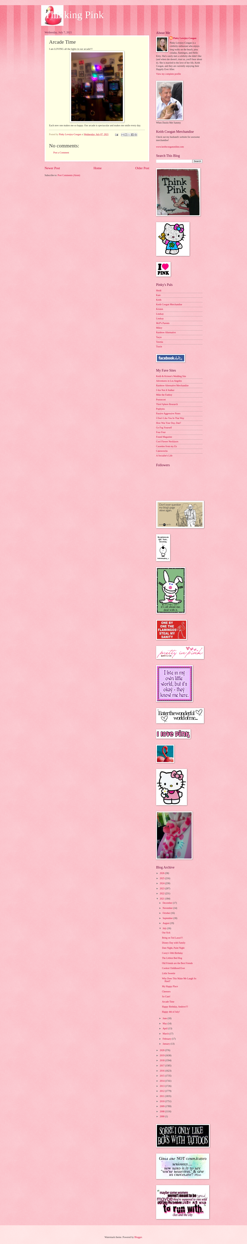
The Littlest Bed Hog (172, 958)
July (165, 928)
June (165, 1018)
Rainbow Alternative (166, 332)
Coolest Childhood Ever (173, 968)
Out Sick (166, 932)
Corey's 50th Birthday (172, 953)
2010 (162, 1101)
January (166, 1044)
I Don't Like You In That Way (170, 418)
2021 (162, 898)
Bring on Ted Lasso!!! (172, 938)
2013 (162, 1086)
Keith (158, 300)
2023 (162, 888)
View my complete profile (168, 74)
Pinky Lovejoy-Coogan (184, 38)
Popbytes (160, 409)
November (168, 908)
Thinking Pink (74, 14)
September (168, 918)
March (166, 1033)
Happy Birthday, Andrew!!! (175, 1006)
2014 (162, 1081)
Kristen (159, 309)
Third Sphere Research (167, 404)
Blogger (138, 1237)
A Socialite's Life (164, 455)
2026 (162, 873)
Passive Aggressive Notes (168, 413)
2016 (162, 1070)
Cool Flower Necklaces (167, 441)
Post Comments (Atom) (69, 175)
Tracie (159, 346)
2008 (162, 1111)
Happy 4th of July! (171, 1012)
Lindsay (160, 314)
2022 (162, 893)
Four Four (161, 432)
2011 (162, 1096)
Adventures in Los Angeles (169, 381)
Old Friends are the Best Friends (177, 963)
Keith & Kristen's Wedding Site (171, 376)
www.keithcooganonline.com (170, 146)
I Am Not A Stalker (165, 390)
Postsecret (161, 399)
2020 (162, 1050)
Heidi (158, 290)
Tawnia (159, 342)
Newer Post (52, 168)
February (167, 1039)
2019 (162, 1055)
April (165, 1028)
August (166, 923)
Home (97, 168)
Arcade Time (168, 1001)
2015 (162, 1075)
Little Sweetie (168, 973)
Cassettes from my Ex (166, 446)
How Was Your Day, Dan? (168, 423)
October (167, 913)
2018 (162, 1060)
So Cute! (166, 996)
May (165, 1023)
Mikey (159, 328)
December (168, 903)
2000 (162, 1116)
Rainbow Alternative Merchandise (172, 385)
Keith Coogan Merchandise (169, 304)
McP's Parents (162, 323)
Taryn (159, 337)
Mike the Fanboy (164, 395)
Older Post (142, 168)
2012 (162, 1091)
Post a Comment (61, 152)
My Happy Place (170, 986)
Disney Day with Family (173, 943)
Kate (158, 295)
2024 (162, 883)
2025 (162, 878)
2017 (162, 1065)
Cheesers (166, 991)
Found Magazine (164, 437)
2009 (162, 1106)
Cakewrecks (162, 451)
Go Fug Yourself (164, 427)
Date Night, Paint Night (173, 948)
